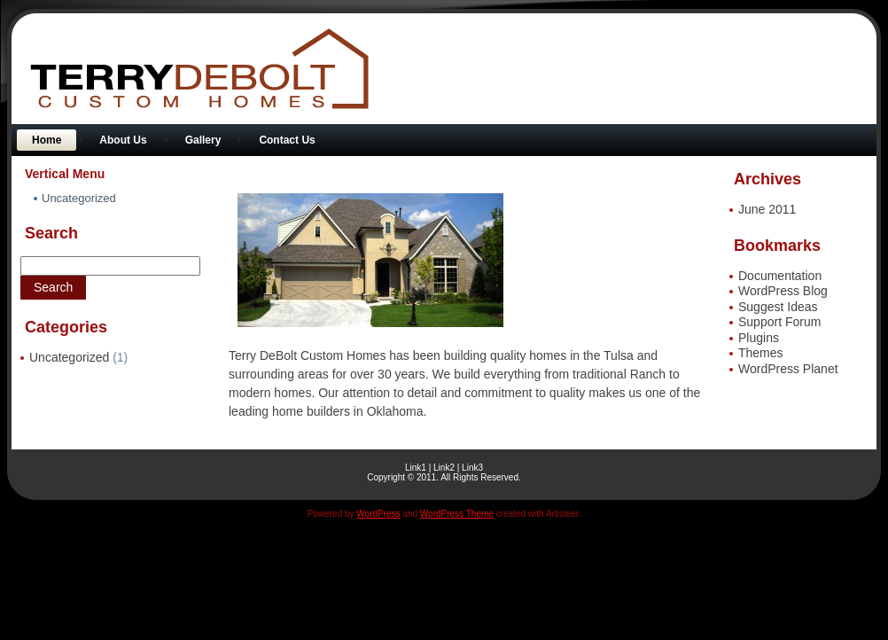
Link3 (472, 467)
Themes (760, 353)
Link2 (444, 467)
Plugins (758, 338)
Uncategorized (69, 357)
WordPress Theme (457, 514)
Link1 (415, 467)
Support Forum (779, 322)
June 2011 (767, 209)
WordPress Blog (783, 291)
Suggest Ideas (778, 307)
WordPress (378, 514)
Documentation (780, 276)
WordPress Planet (788, 369)
